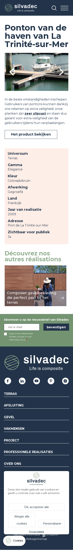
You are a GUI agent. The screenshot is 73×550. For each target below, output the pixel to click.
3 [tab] (43, 79)
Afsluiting (14, 405)
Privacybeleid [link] (36, 531)
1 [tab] (30, 79)
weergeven (14, 267)
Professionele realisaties (28, 452)
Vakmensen (14, 429)
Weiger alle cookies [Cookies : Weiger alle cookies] (21, 520)
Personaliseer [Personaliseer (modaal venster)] (52, 523)
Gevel (9, 417)
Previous (11, 72)
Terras (10, 394)
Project (11, 440)
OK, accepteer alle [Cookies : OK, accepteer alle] (36, 507)
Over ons (12, 464)
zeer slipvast (35, 113)
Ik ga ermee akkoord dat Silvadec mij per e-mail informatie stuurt (21, 336)
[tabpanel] (36, 72)
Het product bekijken (31, 134)
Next (61, 72)
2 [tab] (37, 79)
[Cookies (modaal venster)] (14, 541)
